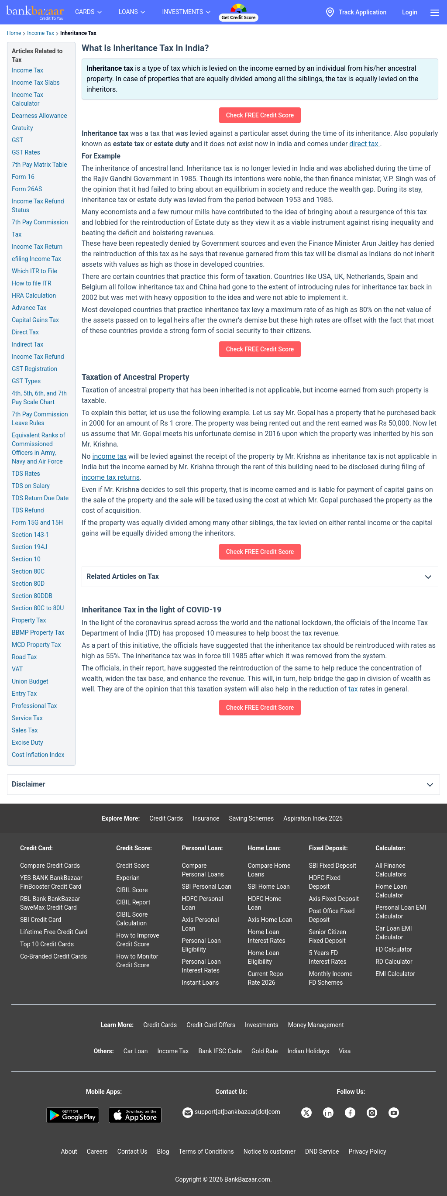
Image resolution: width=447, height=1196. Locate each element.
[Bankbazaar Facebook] (351, 1112)
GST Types (26, 381)
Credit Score (132, 865)
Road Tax (24, 656)
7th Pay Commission (40, 222)
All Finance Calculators (390, 870)
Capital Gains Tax (35, 319)
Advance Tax (29, 307)
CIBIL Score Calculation (132, 919)
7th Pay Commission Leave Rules (40, 418)
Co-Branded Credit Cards (53, 956)
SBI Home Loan (269, 886)
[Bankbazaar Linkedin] (329, 1112)
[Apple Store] (135, 1115)
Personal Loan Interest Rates (201, 966)
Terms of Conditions (206, 1151)
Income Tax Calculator (27, 99)
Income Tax (40, 33)
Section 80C (28, 571)
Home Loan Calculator (391, 891)
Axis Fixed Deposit (334, 898)
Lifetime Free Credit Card (53, 931)
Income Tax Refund (38, 356)
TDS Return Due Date (40, 498)
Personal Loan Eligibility (201, 945)
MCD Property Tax (36, 644)
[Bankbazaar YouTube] (395, 1112)
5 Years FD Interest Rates (327, 957)
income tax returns (111, 477)
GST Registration (34, 368)
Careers (97, 1151)
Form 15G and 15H (37, 522)
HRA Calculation (34, 295)
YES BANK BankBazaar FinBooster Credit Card (51, 882)
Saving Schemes (251, 818)
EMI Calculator (395, 973)
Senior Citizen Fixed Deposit (327, 936)
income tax (110, 456)
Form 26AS (27, 189)
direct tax (364, 144)
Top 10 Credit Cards (47, 944)
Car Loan (136, 1051)
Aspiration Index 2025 (313, 818)
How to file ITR (32, 283)
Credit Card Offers (210, 1024)
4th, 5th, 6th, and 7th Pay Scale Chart (39, 398)
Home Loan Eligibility (263, 957)
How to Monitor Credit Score (137, 961)
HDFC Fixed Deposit (324, 882)
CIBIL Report (133, 902)
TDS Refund (28, 510)
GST (17, 140)
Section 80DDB (32, 595)
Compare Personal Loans (203, 870)
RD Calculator (394, 961)
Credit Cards (166, 818)
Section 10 (26, 559)
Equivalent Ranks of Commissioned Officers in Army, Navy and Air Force (38, 448)
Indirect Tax (27, 344)
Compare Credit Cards (50, 865)
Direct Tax (25, 332)
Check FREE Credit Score (260, 115)
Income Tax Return (37, 246)
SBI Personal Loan (207, 886)
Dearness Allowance (39, 115)
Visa (345, 1051)
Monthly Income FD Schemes (330, 978)
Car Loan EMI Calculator (393, 933)
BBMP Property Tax (38, 632)
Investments (262, 1024)
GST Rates (26, 152)
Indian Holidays (308, 1051)
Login (409, 12)
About (69, 1151)
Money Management (316, 1024)
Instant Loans (200, 982)
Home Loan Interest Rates (266, 936)
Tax (16, 234)
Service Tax (27, 718)
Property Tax (29, 620)
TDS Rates (26, 473)
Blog (163, 1151)
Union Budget (30, 681)
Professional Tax (34, 705)
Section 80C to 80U (38, 608)
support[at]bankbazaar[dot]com (231, 1112)
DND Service (322, 1151)
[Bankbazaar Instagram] (373, 1112)
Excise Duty (27, 742)
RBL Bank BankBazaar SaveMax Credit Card (50, 903)
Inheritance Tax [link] (78, 33)
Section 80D (28, 583)
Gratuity (22, 127)
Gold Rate (264, 1051)
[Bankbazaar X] (307, 1112)
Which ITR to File (34, 271)
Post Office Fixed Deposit (331, 915)
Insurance (206, 818)
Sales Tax (25, 730)
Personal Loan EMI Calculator (400, 912)
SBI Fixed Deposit (332, 865)
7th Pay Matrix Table (39, 164)
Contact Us (132, 1151)
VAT (17, 669)
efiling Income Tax (36, 258)
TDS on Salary (31, 485)
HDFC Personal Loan (202, 903)
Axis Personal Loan (200, 924)
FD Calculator (393, 949)
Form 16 (23, 176)
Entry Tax (24, 693)
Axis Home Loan (270, 919)
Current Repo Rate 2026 (265, 978)
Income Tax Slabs (36, 82)
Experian (128, 877)
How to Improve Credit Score (137, 940)
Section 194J (30, 546)
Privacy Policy (367, 1151)
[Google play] (72, 1115)
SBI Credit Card (40, 919)
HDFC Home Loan (265, 903)
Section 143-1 (30, 534)
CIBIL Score (132, 890)
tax (353, 689)
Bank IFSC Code (220, 1051)
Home (14, 33)
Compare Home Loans (269, 870)
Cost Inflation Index (38, 754)
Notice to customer (270, 1151)
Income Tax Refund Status (38, 205)
